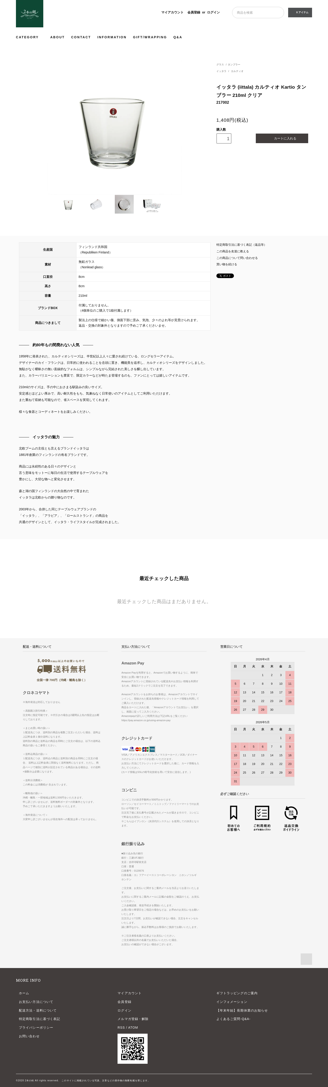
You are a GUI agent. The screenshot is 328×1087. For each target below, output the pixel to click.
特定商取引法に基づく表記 (39, 1019)
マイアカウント (172, 12)
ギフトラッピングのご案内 (237, 993)
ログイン (213, 12)
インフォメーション (231, 1002)
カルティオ (237, 71)
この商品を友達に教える (232, 251)
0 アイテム (299, 12)
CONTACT (81, 37)
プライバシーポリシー (36, 1027)
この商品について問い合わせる (237, 258)
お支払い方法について (36, 1002)
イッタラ (221, 71)
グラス (220, 64)
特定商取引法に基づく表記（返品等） (241, 244)
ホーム (24, 993)
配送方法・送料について (38, 1010)
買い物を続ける (226, 264)
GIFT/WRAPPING (150, 37)
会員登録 (193, 12)
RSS (121, 1027)
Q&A (177, 37)
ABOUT (57, 37)
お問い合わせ (29, 1036)
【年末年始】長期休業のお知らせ (242, 1010)
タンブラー (234, 64)
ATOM (133, 1027)
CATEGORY (30, 37)
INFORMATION (112, 37)
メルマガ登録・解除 (133, 1019)
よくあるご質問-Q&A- (233, 1019)
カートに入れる (282, 138)
